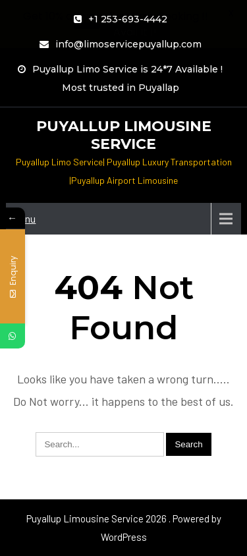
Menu (24, 218)
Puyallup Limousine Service (123, 135)
